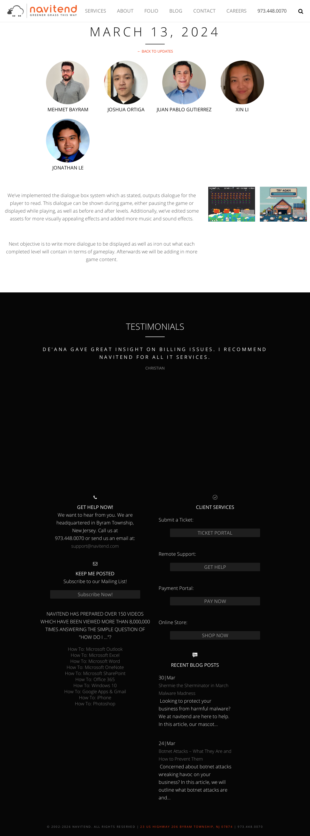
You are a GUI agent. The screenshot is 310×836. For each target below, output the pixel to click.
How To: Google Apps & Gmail (95, 691)
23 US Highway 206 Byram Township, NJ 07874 (186, 827)
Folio (151, 11)
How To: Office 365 (95, 679)
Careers (236, 11)
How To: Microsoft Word (95, 661)
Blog (175, 11)
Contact (204, 11)
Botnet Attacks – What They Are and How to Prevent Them (195, 755)
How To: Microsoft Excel (95, 655)
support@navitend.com (95, 546)
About (125, 11)
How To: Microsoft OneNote (95, 667)
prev (13, 405)
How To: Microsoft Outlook (95, 649)
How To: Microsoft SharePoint (95, 673)
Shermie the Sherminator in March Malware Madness (193, 689)
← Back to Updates (155, 51)
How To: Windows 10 (95, 685)
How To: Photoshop (95, 703)
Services (95, 11)
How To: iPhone (95, 697)
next (296, 405)
